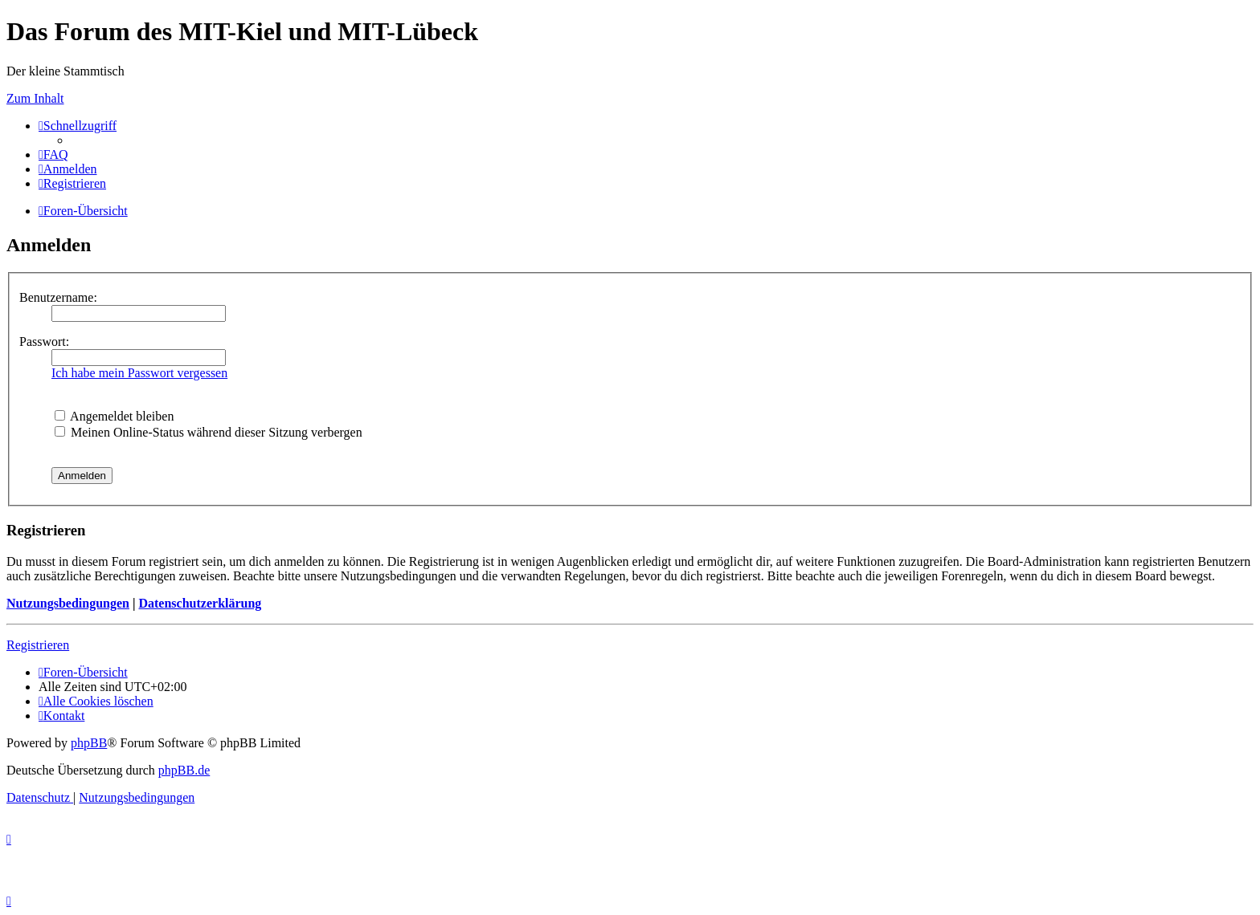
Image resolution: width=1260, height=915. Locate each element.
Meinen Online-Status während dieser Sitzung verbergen (208, 432)
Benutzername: (58, 297)
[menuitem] (53, 154)
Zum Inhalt (35, 98)
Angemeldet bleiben (114, 416)
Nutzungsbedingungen (67, 603)
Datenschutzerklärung (199, 603)
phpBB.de (184, 770)
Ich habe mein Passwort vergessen (139, 373)
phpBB (89, 743)
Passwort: (44, 341)
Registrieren (37, 645)
